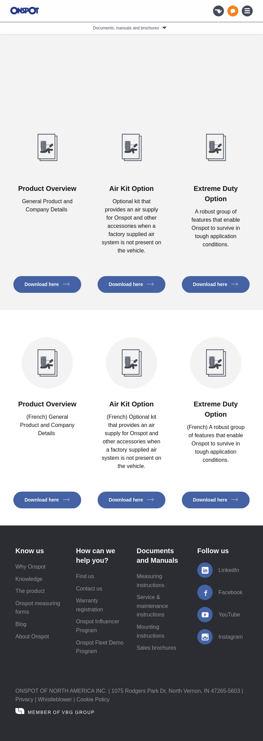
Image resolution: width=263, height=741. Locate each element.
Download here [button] (47, 284)
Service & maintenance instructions (152, 606)
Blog (20, 624)
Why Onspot (30, 567)
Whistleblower (55, 699)
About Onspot (32, 636)
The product (30, 591)
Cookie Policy (93, 699)
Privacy (24, 699)
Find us (85, 576)
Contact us (89, 589)
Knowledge (28, 579)
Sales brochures (156, 648)
